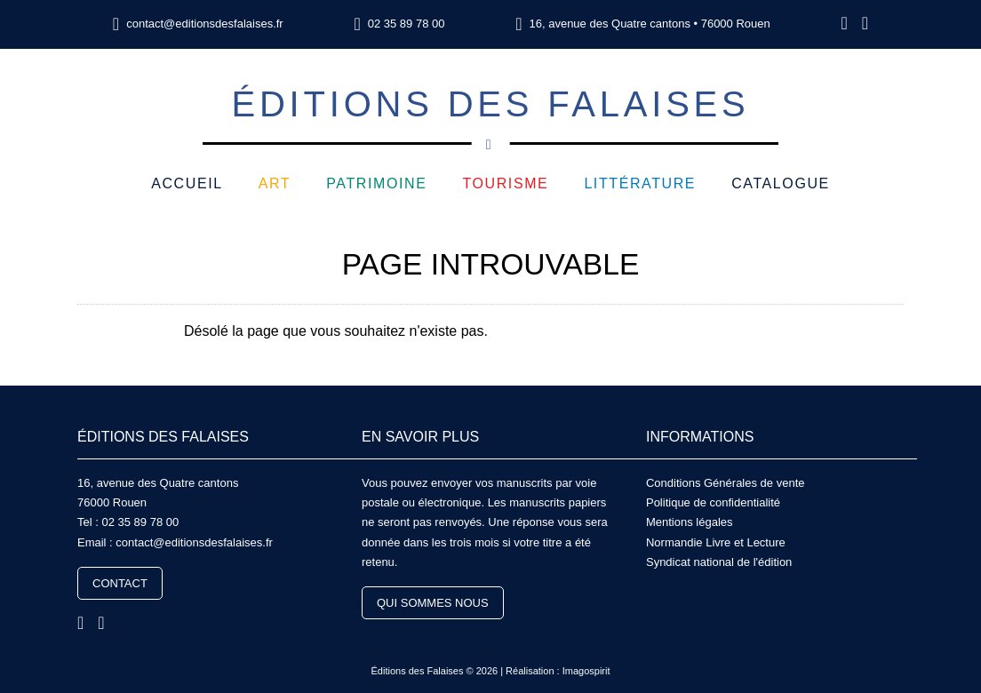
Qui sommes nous (433, 602)
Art (275, 183)
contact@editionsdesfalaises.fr (204, 23)
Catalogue (780, 183)
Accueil (187, 183)
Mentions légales (689, 522)
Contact (120, 583)
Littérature (640, 183)
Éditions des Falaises (490, 114)
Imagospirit (586, 670)
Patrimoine (376, 183)
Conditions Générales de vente (725, 483)
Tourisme (505, 183)
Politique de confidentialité (713, 502)
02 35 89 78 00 (406, 23)
